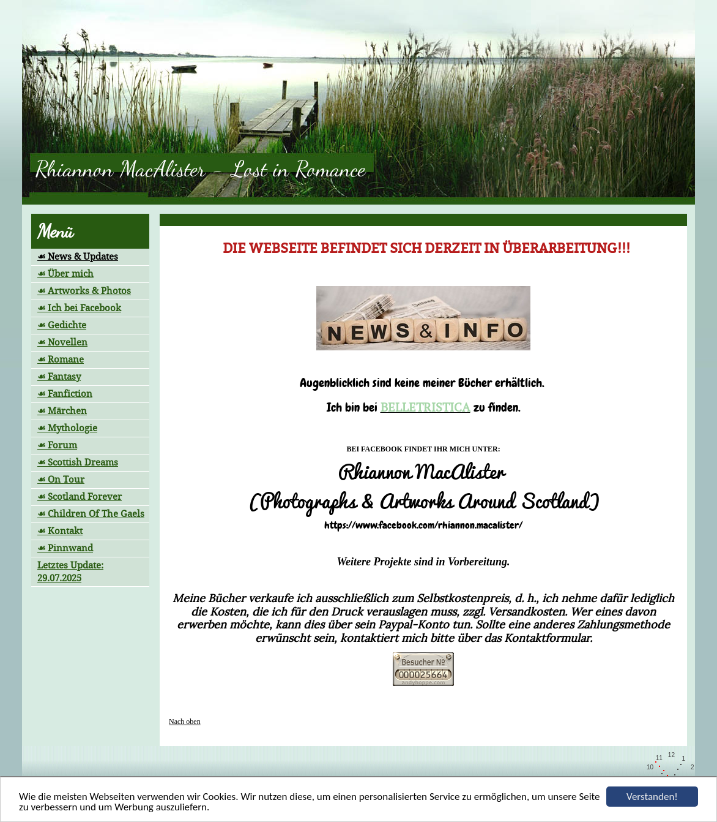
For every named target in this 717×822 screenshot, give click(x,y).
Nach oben (185, 721)
